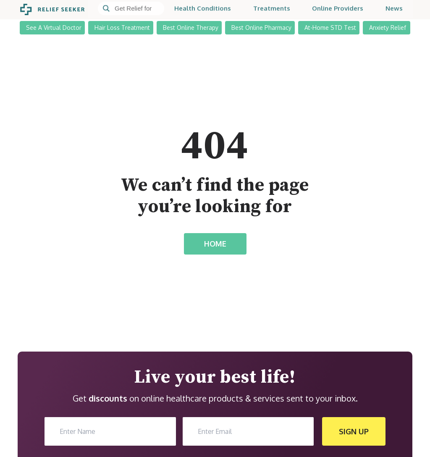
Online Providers (337, 9)
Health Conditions (202, 9)
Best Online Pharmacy (261, 27)
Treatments (271, 9)
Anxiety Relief (387, 27)
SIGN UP (354, 431)
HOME (215, 243)
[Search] (131, 9)
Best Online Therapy (190, 27)
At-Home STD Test (330, 27)
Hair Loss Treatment (122, 27)
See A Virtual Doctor (53, 27)
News (394, 9)
